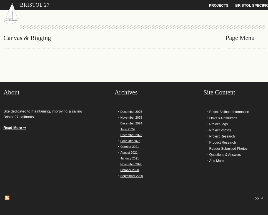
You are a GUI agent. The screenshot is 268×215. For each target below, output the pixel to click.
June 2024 (128, 129)
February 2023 (131, 140)
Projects (218, 5)
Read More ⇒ (15, 128)
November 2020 (131, 164)
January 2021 (130, 158)
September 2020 (132, 176)
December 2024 (131, 123)
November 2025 (131, 117)
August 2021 (129, 152)
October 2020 (130, 170)
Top (256, 198)
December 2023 (131, 135)
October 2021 (130, 146)
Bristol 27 (35, 5)
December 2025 (131, 111)
